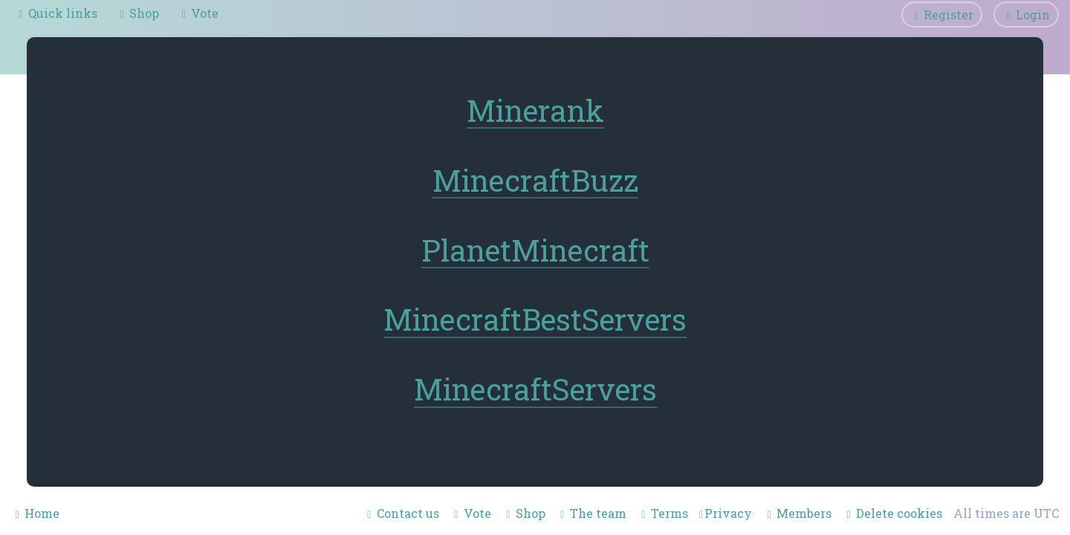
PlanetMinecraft (535, 250)
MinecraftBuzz (535, 180)
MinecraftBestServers (535, 319)
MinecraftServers (535, 389)
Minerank (535, 111)
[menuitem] (137, 13)
